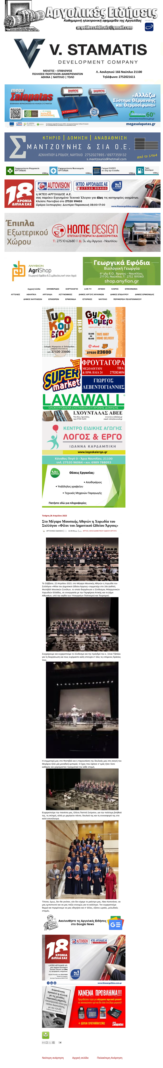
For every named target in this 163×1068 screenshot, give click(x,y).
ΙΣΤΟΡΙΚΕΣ (87, 299)
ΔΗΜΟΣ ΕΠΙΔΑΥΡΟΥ (119, 294)
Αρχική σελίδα (80, 1057)
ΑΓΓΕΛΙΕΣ (15, 294)
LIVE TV (88, 289)
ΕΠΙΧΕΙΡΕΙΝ (53, 299)
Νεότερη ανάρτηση (53, 1057)
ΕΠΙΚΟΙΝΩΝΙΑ (131, 289)
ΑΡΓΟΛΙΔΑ (47, 294)
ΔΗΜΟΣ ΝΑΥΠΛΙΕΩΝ (32, 299)
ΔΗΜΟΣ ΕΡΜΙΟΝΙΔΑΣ (144, 294)
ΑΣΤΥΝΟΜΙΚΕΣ (65, 294)
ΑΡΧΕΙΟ (101, 289)
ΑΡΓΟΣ (85, 531)
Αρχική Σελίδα (34, 289)
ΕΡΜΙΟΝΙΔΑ (70, 299)
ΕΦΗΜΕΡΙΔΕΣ (53, 289)
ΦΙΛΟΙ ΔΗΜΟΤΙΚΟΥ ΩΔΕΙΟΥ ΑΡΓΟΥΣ (103, 531)
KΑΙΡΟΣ (114, 289)
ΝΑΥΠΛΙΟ (103, 299)
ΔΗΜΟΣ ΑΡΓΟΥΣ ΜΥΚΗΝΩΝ (91, 294)
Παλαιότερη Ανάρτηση (109, 1057)
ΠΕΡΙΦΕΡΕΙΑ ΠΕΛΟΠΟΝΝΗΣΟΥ (127, 299)
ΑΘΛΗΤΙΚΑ (31, 294)
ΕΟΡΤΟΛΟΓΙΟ (72, 289)
